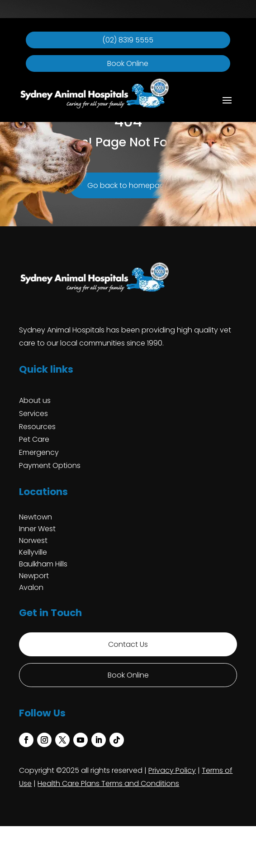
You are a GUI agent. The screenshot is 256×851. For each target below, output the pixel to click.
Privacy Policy (172, 770)
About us (35, 400)
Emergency (39, 452)
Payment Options (50, 465)
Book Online (127, 63)
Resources (37, 426)
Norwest (33, 540)
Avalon (31, 587)
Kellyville (33, 552)
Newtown (35, 517)
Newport (34, 575)
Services (33, 413)
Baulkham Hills (43, 564)
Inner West (37, 529)
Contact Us (128, 644)
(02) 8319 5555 (127, 40)
